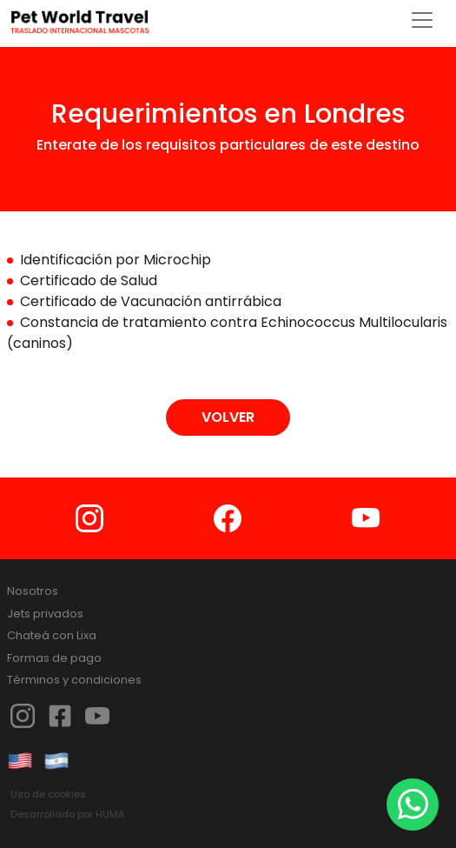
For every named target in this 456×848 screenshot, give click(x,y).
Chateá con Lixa (51, 635)
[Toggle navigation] (422, 20)
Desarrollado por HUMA (67, 814)
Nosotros (32, 591)
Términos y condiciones (74, 679)
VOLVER (228, 417)
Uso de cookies (48, 794)
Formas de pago (54, 658)
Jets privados (45, 613)
